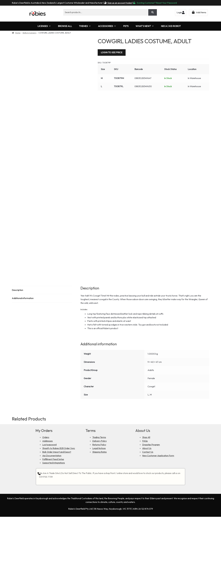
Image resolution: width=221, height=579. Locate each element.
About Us (146, 507)
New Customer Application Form (158, 514)
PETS (126, 26)
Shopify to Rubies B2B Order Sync (58, 507)
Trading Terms (99, 496)
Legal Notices (99, 507)
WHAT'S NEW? (145, 26)
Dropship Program (151, 503)
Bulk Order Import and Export (56, 510)
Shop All (146, 496)
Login (181, 12)
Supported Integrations (53, 521)
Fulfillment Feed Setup (53, 517)
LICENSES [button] (44, 26)
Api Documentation (51, 514)
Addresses (47, 499)
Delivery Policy (99, 499)
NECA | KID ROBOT (171, 26)
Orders (45, 496)
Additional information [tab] (23, 356)
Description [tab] (17, 348)
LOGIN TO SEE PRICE (111, 52)
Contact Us (147, 510)
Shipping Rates (99, 510)
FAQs (145, 499)
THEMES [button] (85, 26)
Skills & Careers (29, 33)
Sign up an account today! (118, 2)
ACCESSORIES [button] (107, 26)
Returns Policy (99, 503)
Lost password (49, 503)
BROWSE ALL (65, 26)
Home (17, 33)
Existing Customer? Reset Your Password (155, 2)
